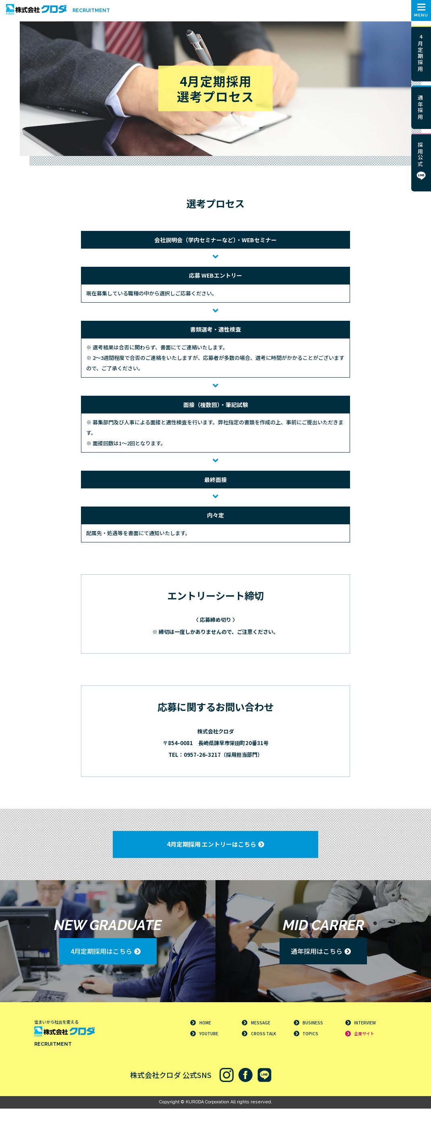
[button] (421, 10)
